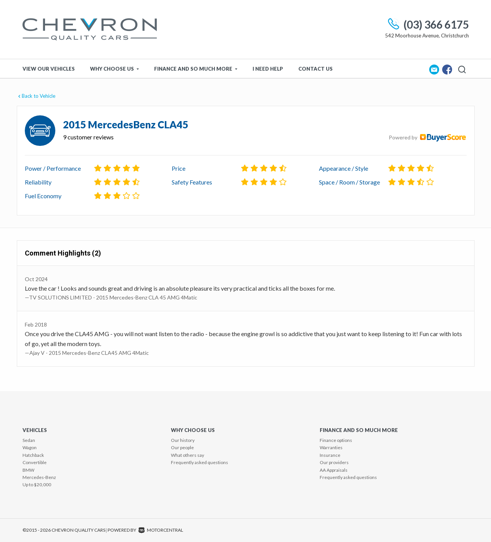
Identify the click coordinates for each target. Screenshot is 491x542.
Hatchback (33, 455)
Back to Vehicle (36, 96)
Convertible (35, 462)
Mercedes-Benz (39, 477)
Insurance (330, 455)
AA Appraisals (334, 470)
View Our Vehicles (49, 69)
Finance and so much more (195, 69)
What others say (187, 455)
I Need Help (268, 69)
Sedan (29, 440)
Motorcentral (160, 530)
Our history (183, 440)
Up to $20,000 (37, 484)
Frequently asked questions (199, 462)
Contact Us (315, 69)
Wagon (30, 447)
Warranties (331, 447)
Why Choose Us (114, 69)
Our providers (334, 462)
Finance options (336, 440)
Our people (182, 447)
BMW (28, 470)
